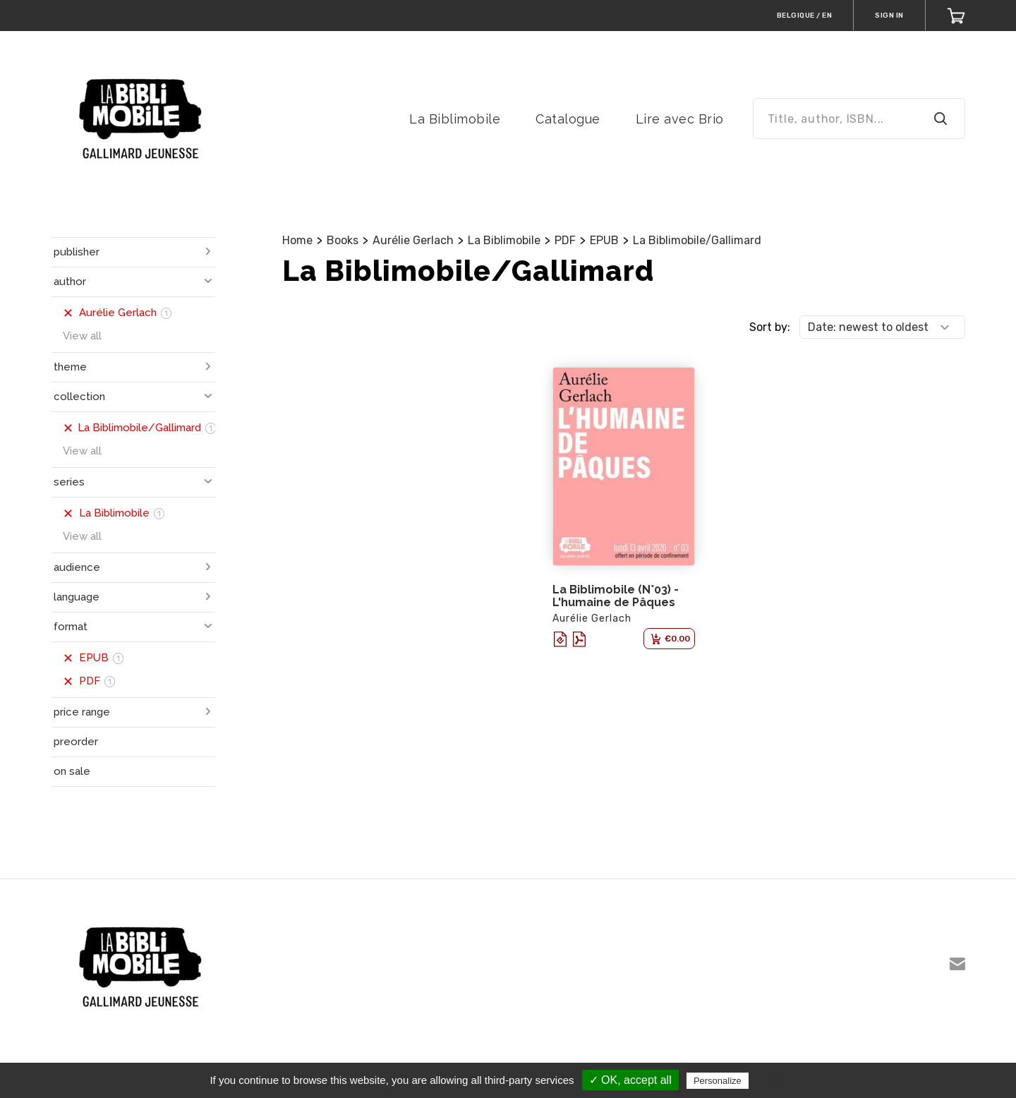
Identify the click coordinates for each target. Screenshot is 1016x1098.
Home (297, 240)
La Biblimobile (454, 118)
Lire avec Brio (680, 118)
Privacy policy (786, 1080)
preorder (76, 741)
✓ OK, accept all (630, 1080)
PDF (565, 240)
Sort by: (769, 327)
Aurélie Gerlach (413, 240)
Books (342, 240)
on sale (72, 771)
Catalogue (568, 118)
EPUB (604, 240)
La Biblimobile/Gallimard (697, 240)
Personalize (718, 1080)
